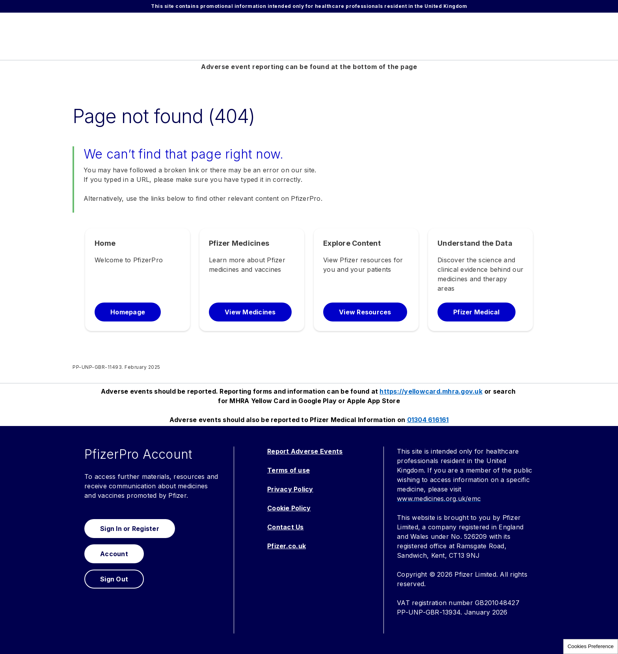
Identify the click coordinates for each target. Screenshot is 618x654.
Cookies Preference (591, 646)
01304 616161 (428, 420)
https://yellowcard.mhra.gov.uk (431, 391)
